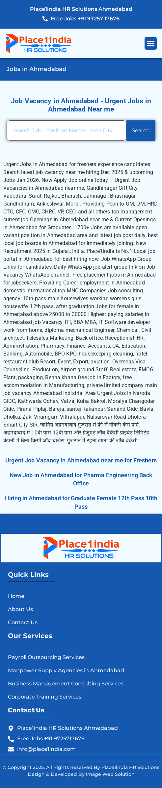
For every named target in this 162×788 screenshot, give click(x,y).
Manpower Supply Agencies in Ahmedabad (66, 670)
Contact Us (23, 622)
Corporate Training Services (44, 697)
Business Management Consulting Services (65, 683)
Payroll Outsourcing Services (46, 657)
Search (141, 130)
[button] (151, 43)
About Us (20, 609)
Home (16, 596)
